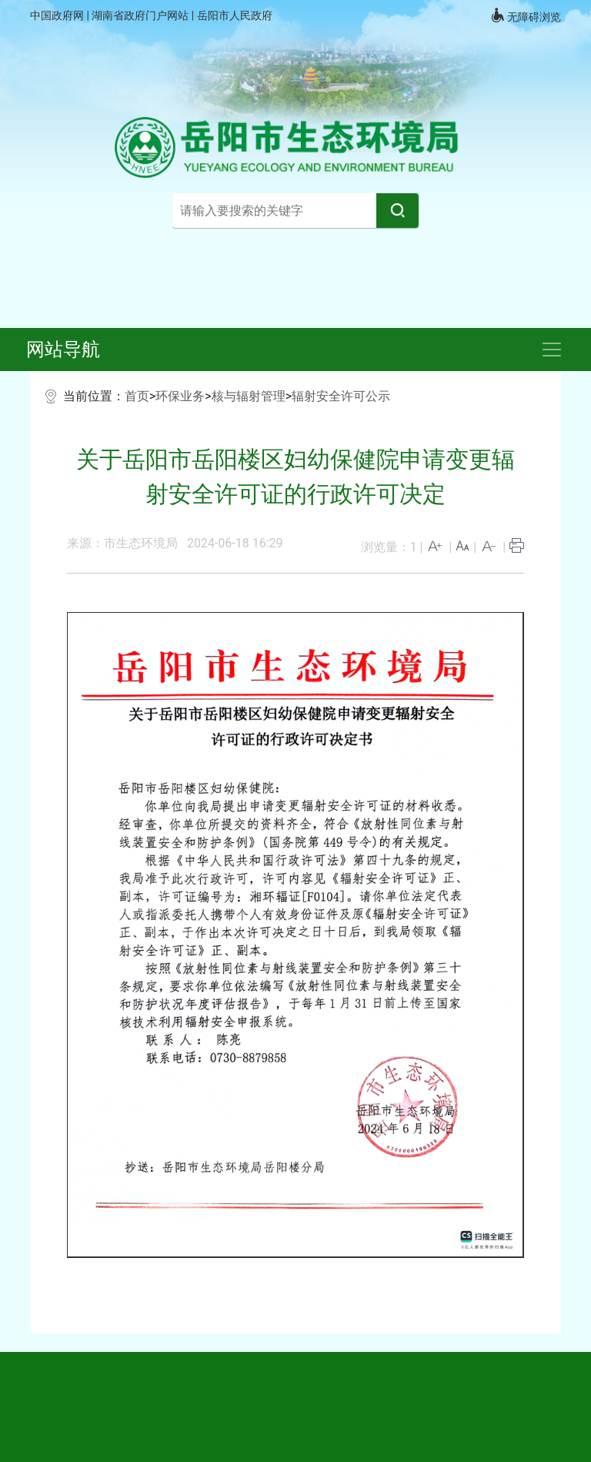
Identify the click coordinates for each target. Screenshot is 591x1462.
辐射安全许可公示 (341, 396)
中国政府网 (58, 15)
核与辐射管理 (248, 396)
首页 (137, 396)
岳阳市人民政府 (234, 15)
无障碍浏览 (525, 15)
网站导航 (63, 349)
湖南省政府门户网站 (141, 15)
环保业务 (180, 396)
